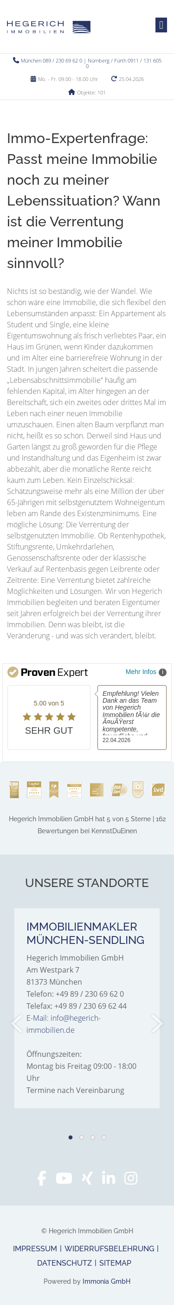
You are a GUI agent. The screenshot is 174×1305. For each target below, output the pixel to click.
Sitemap (115, 1263)
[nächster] (156, 1023)
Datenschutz (64, 1263)
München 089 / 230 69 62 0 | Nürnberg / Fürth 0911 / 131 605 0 (91, 63)
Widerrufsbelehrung (109, 1248)
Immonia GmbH (106, 1281)
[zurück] (17, 1023)
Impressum (35, 1248)
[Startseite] (48, 26)
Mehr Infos (146, 672)
